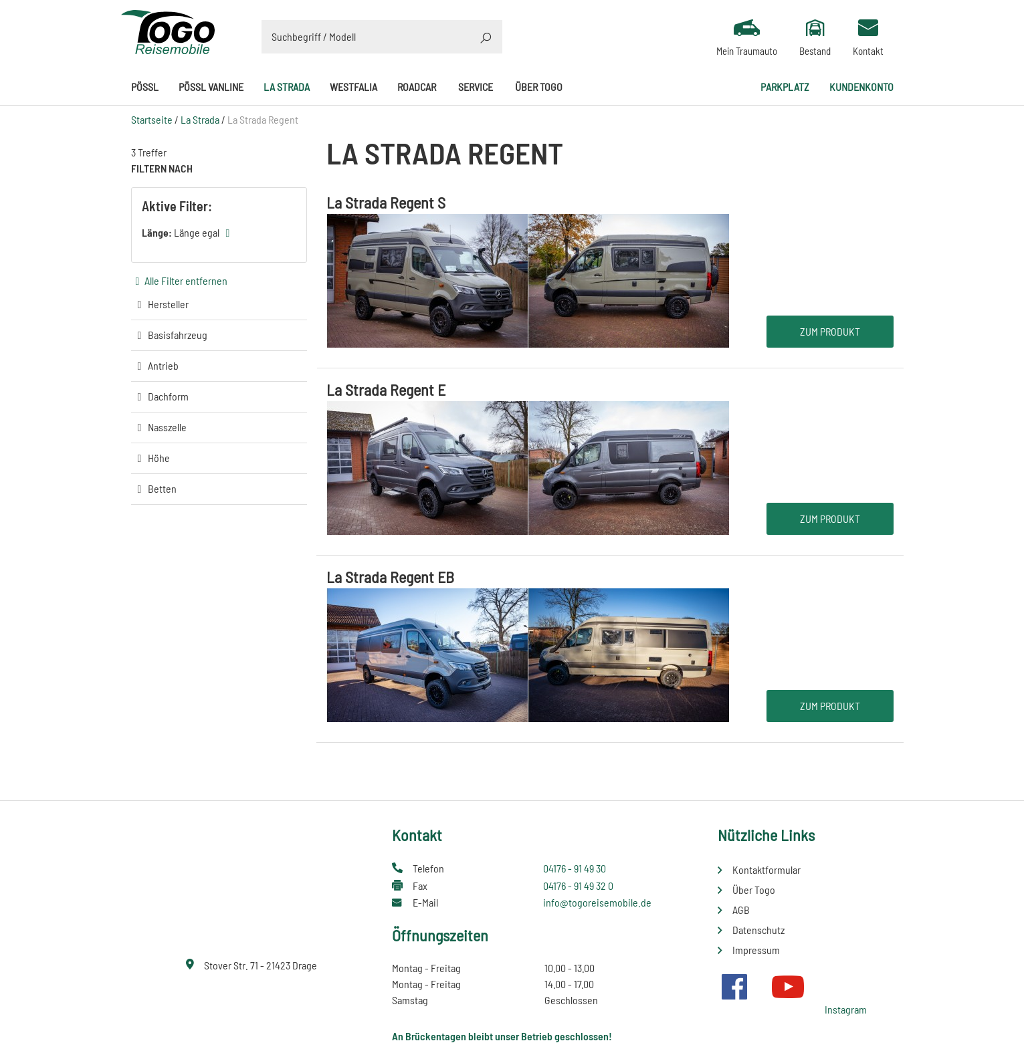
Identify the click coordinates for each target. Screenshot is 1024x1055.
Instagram (846, 1009)
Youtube (788, 987)
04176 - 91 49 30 (574, 868)
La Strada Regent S (385, 202)
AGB (741, 909)
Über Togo (538, 86)
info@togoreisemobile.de (597, 902)
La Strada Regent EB (390, 576)
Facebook (734, 987)
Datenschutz (758, 929)
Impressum (756, 949)
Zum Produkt (830, 331)
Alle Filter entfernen (185, 280)
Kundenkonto (861, 86)
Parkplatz (784, 86)
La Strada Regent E (385, 389)
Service (475, 86)
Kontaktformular (766, 869)
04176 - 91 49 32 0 (578, 885)
